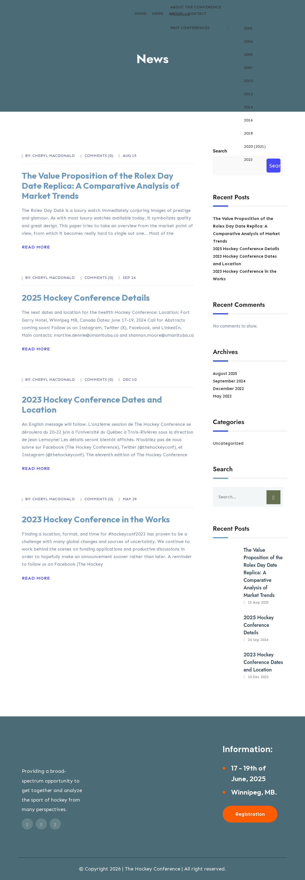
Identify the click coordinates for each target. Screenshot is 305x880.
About (175, 13)
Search (220, 151)
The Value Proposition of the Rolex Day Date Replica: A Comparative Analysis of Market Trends (100, 185)
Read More (36, 247)
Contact (197, 13)
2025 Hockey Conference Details (86, 297)
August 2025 (225, 373)
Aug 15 (129, 155)
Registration (250, 814)
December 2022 (228, 388)
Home (141, 13)
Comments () (99, 155)
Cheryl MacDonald (53, 155)
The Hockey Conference (152, 869)
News (157, 13)
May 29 (130, 499)
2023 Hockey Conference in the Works (96, 519)
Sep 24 (129, 277)
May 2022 (222, 396)
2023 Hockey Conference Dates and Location (92, 404)
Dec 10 (129, 379)
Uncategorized (228, 443)
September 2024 (229, 381)
